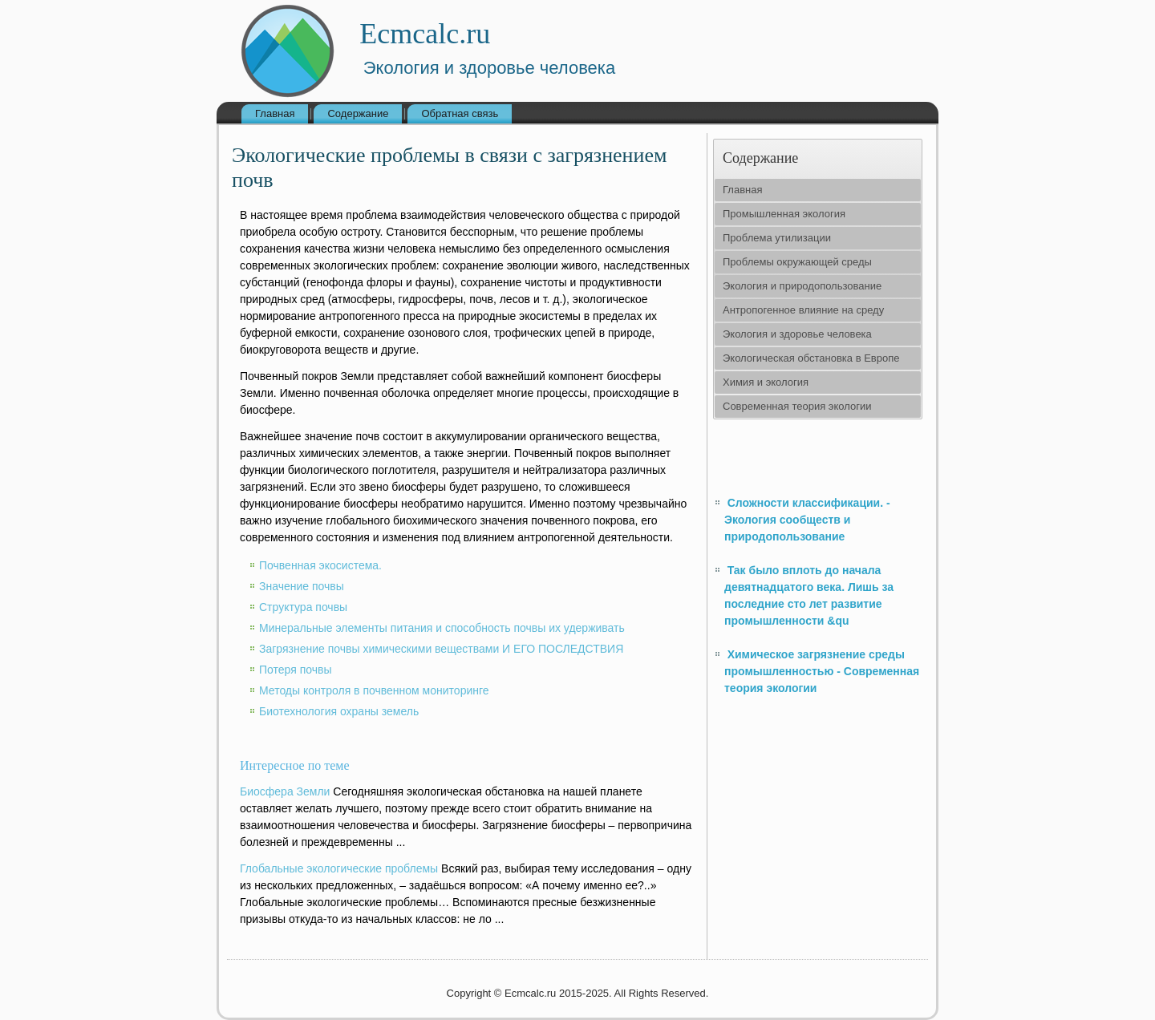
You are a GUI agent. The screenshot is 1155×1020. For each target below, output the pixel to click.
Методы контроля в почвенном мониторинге (374, 690)
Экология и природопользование (802, 286)
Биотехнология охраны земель (339, 711)
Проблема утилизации (777, 238)
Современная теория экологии (797, 406)
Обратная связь (459, 113)
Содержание (357, 113)
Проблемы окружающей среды (797, 262)
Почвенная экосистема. (320, 565)
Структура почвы (303, 607)
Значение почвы (301, 586)
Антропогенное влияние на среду (803, 310)
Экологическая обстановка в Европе (811, 358)
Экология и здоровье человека (797, 334)
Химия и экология (765, 382)
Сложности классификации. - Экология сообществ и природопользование (807, 519)
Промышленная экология (784, 214)
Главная (274, 113)
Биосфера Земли (285, 791)
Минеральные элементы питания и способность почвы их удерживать (442, 627)
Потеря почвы (295, 669)
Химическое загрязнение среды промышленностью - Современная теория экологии (821, 671)
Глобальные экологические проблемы (339, 868)
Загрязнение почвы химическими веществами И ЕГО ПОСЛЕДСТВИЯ (441, 648)
